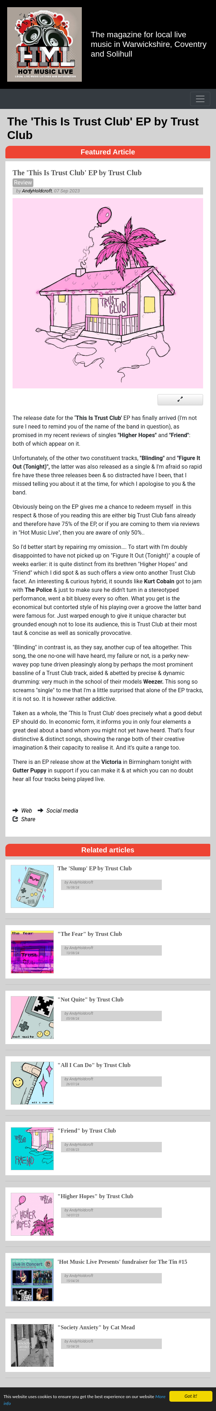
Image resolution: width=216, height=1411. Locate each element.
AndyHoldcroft (37, 190)
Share (28, 819)
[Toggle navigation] (200, 99)
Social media (62, 810)
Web (26, 810)
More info (13, 1406)
